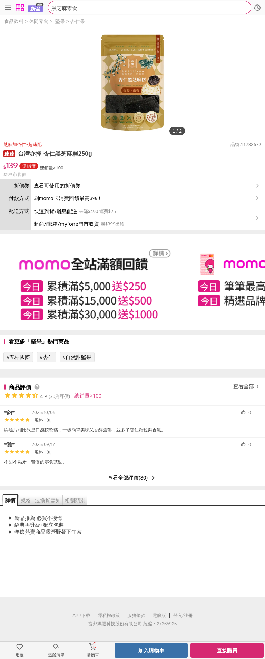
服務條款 (136, 615)
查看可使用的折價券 (147, 186)
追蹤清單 (56, 654)
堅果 (60, 21)
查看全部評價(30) (133, 478)
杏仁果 (77, 21)
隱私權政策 (109, 615)
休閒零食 (38, 21)
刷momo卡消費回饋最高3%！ (68, 198)
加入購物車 (151, 650)
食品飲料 (13, 21)
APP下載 (81, 615)
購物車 (93, 654)
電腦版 (159, 615)
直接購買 (227, 650)
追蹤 (20, 654)
